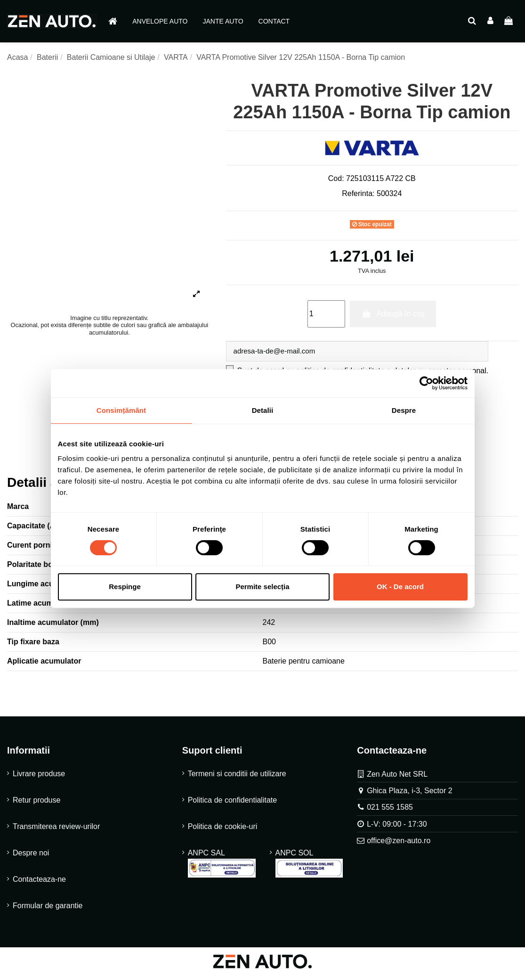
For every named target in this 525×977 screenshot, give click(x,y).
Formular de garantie (48, 907)
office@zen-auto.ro (398, 842)
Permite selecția (262, 587)
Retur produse (36, 801)
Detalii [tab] (263, 410)
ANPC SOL (309, 864)
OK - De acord (400, 587)
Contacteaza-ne (39, 881)
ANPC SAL (222, 864)
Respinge (125, 587)
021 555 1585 (390, 809)
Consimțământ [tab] (121, 410)
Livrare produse (39, 775)
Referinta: (358, 193)
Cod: (336, 178)
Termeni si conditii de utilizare (237, 775)
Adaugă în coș (392, 314)
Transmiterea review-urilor (56, 828)
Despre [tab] (404, 410)
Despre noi (31, 854)
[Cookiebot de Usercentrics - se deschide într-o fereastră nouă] (426, 383)
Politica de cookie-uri (223, 828)
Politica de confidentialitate (232, 801)
